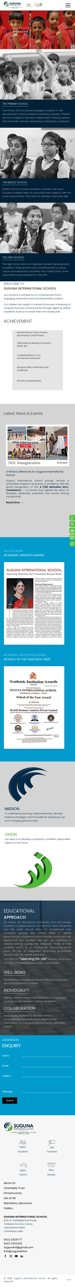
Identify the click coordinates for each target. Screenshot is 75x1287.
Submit (10, 1102)
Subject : (7, 1076)
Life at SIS (10, 1200)
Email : (5, 1066)
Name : (6, 1056)
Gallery (8, 1210)
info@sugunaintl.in (15, 1253)
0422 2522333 (13, 1245)
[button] (68, 477)
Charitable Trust (14, 1190)
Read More (14, 502)
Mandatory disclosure (18, 1205)
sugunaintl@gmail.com (18, 1249)
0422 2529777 (13, 1241)
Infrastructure (12, 1195)
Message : (7, 1093)
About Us (9, 1185)
